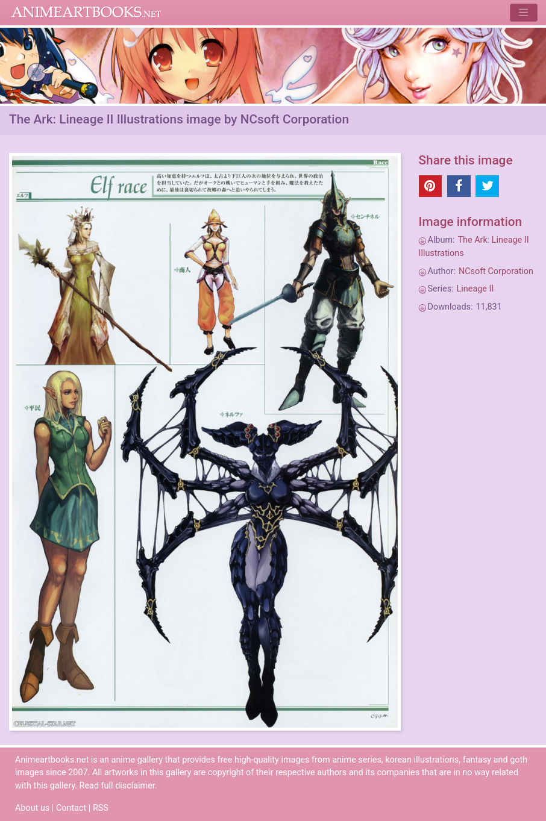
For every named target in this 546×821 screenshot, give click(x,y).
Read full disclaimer (117, 786)
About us (32, 808)
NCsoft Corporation (496, 271)
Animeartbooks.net (86, 12)
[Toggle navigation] (523, 12)
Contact (71, 808)
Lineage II (475, 289)
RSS (100, 808)
